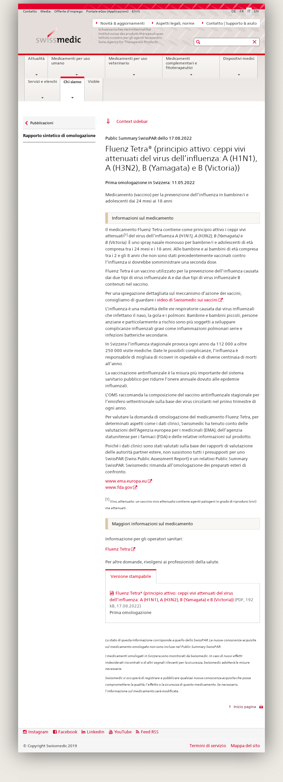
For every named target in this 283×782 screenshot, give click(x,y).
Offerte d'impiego (68, 11)
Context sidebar (132, 121)
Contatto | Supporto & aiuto (229, 23)
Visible (94, 81)
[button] (199, 42)
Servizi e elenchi (42, 81)
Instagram (38, 731)
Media (45, 11)
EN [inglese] (256, 11)
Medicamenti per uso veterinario (128, 60)
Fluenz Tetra (117, 549)
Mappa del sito (245, 745)
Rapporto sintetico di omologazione (59, 135)
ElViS (136, 11)
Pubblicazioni (41, 121)
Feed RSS (150, 731)
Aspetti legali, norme (173, 23)
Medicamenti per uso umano (70, 60)
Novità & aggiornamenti (120, 23)
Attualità (36, 58)
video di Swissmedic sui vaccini (187, 299)
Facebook (67, 731)
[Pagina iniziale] (100, 35)
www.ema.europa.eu (126, 481)
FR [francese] (242, 11)
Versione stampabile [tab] (131, 576)
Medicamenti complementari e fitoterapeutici (181, 63)
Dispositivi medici (238, 58)
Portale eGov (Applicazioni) (107, 11)
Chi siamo (74, 83)
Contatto (30, 11)
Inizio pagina (244, 706)
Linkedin (95, 731)
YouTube (123, 731)
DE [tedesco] (233, 11)
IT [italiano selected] (248, 11)
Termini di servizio (208, 745)
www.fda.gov (118, 487)
